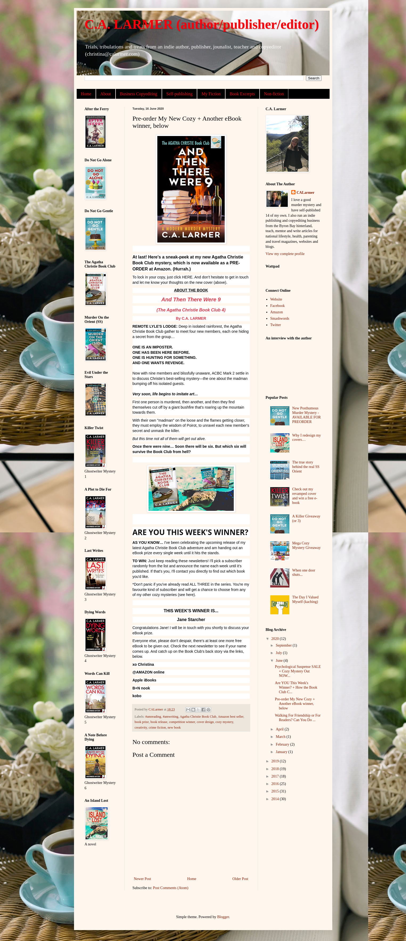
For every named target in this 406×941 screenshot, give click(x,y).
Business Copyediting (138, 94)
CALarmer (305, 193)
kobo (137, 696)
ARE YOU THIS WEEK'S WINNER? (190, 532)
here (190, 595)
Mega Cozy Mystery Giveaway (306, 545)
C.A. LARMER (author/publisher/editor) (202, 24)
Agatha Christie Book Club (164, 548)
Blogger (223, 917)
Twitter (275, 325)
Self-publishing (179, 94)
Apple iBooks (144, 680)
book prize (142, 722)
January (282, 752)
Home (86, 94)
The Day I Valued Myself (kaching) (305, 599)
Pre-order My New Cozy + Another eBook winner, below (295, 703)
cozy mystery (224, 722)
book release (158, 722)
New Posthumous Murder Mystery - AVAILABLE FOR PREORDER (306, 415)
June (280, 661)
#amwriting (170, 716)
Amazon (276, 312)
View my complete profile (285, 254)
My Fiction (211, 94)
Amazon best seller (230, 716)
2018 (275, 769)
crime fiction (157, 727)
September (284, 645)
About (105, 94)
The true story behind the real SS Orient (305, 466)
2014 (275, 799)
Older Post (240, 879)
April (280, 729)
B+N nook (141, 688)
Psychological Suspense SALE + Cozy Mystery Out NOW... (298, 671)
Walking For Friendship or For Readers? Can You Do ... (298, 717)
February (283, 744)
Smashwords (279, 318)
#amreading (153, 716)
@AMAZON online (149, 672)
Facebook (277, 306)
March (281, 737)
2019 (275, 761)
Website (276, 299)
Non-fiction (274, 94)
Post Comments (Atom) (170, 888)
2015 (275, 791)
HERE (187, 277)
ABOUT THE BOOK (191, 290)
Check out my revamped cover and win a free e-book (304, 495)
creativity (141, 727)
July (279, 653)
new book (174, 727)
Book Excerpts (242, 94)
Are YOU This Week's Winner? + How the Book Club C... (296, 687)
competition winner (182, 722)
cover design (205, 722)
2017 (275, 776)
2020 (275, 639)
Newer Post (142, 879)
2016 (275, 784)
